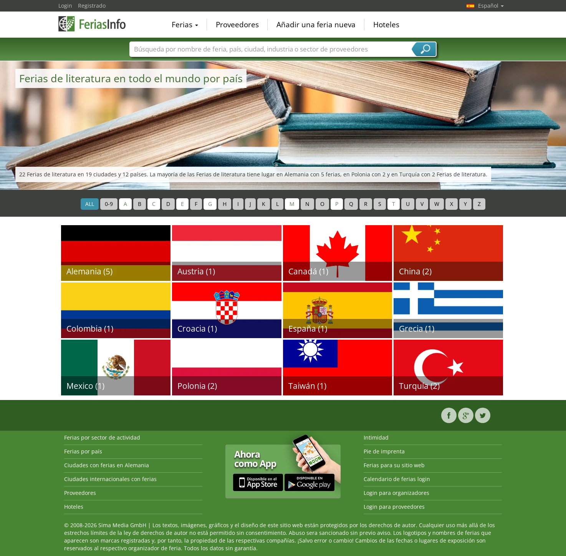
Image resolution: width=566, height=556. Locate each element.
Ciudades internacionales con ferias (110, 479)
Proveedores (237, 25)
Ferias (185, 25)
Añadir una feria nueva (316, 25)
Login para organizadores (396, 492)
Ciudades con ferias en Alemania (106, 465)
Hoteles (386, 25)
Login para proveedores (394, 506)
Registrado (92, 5)
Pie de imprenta (384, 451)
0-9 (109, 203)
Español (491, 5)
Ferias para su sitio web (394, 465)
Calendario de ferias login (397, 479)
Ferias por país (83, 451)
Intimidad (376, 437)
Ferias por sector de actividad (102, 437)
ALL (89, 203)
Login (65, 5)
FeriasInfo (96, 24)
